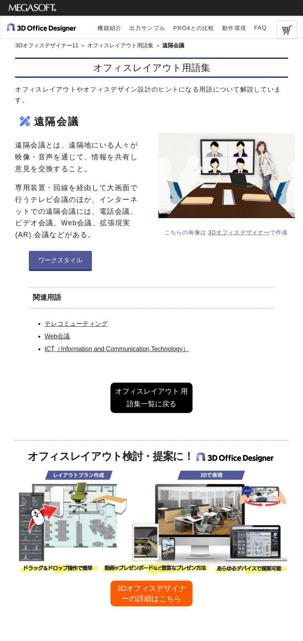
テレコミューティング (76, 323)
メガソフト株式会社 (32, 8)
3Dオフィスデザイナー (239, 232)
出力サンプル (147, 28)
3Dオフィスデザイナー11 (46, 45)
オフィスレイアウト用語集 (120, 45)
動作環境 (234, 28)
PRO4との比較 (193, 28)
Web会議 (57, 336)
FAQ (260, 27)
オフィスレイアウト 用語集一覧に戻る (151, 397)
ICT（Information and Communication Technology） (117, 349)
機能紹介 (109, 28)
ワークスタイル (60, 260)
